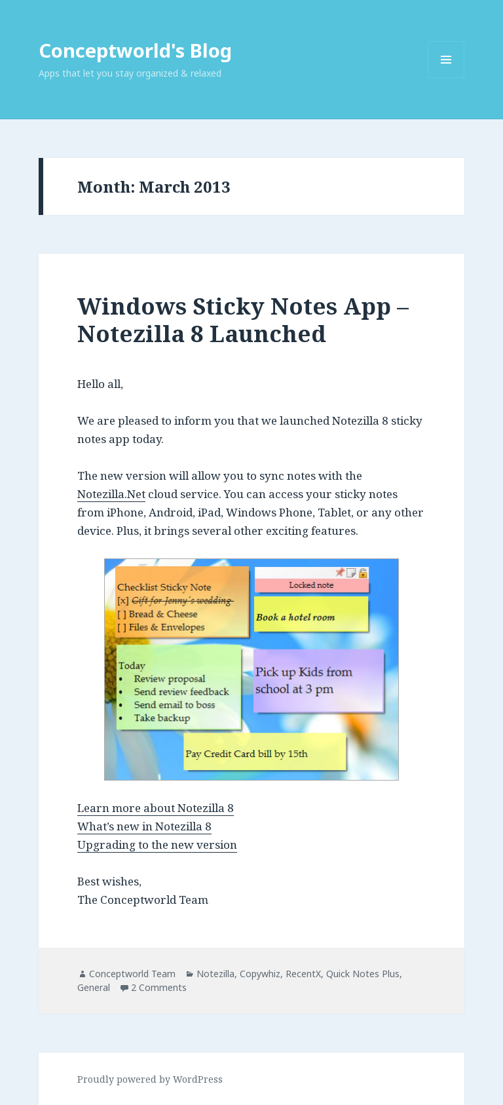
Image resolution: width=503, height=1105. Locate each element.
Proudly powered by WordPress (150, 1079)
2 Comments (159, 987)
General (93, 987)
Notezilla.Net (111, 493)
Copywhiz (260, 973)
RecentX (303, 973)
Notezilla (215, 973)
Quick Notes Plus (363, 973)
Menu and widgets (446, 77)
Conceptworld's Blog (135, 50)
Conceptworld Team (132, 973)
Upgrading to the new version (157, 844)
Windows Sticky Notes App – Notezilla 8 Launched (243, 319)
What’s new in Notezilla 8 (144, 826)
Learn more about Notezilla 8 (155, 807)
